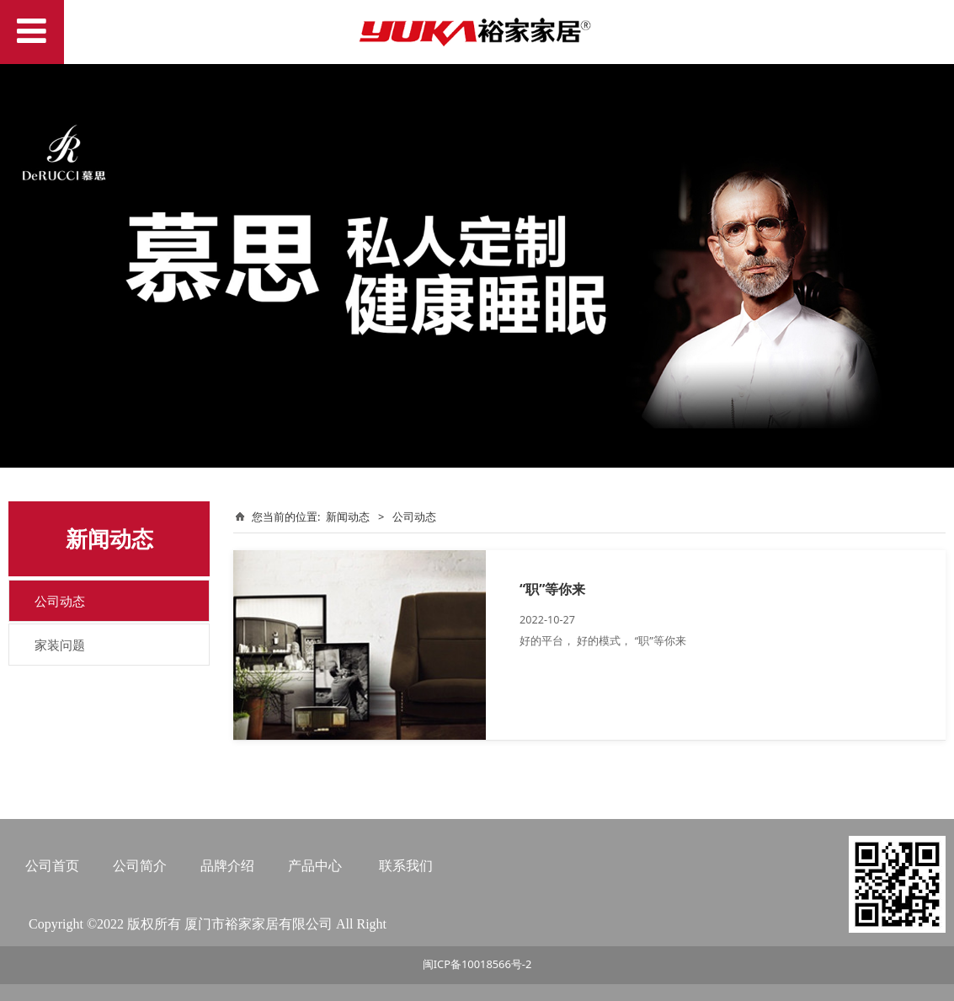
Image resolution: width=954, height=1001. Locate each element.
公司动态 (60, 600)
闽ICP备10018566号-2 (477, 964)
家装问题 (60, 644)
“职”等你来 (552, 589)
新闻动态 (348, 516)
